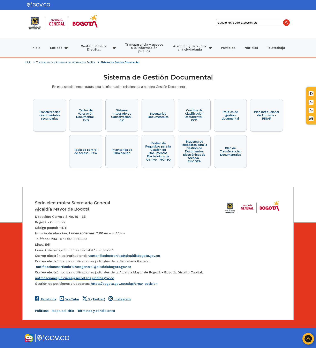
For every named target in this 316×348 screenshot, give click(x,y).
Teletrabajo (276, 48)
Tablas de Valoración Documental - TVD (86, 115)
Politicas (41, 311)
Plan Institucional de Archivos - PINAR (266, 115)
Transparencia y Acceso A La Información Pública (66, 62)
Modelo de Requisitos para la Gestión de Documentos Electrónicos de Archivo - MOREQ (158, 151)
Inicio (35, 48)
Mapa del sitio (63, 311)
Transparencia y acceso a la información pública (144, 48)
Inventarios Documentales (158, 115)
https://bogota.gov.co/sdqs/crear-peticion (124, 284)
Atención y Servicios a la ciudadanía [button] (189, 47)
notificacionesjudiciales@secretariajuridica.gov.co (74, 278)
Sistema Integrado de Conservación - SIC (122, 115)
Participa (228, 48)
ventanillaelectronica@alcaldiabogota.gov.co (124, 256)
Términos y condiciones (96, 311)
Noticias (251, 48)
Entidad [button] (56, 48)
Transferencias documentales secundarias (49, 115)
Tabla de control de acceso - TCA (85, 151)
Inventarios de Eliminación (122, 151)
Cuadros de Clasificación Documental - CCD (194, 115)
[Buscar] (253, 23)
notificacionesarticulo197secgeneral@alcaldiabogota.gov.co (83, 267)
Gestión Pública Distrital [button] (93, 47)
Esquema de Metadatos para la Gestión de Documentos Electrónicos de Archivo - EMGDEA (194, 151)
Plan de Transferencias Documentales (230, 151)
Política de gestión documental (230, 115)
